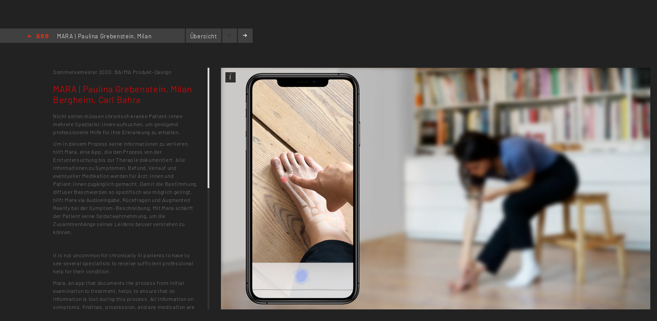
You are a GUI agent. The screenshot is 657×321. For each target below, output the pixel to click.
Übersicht (203, 36)
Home (38, 37)
